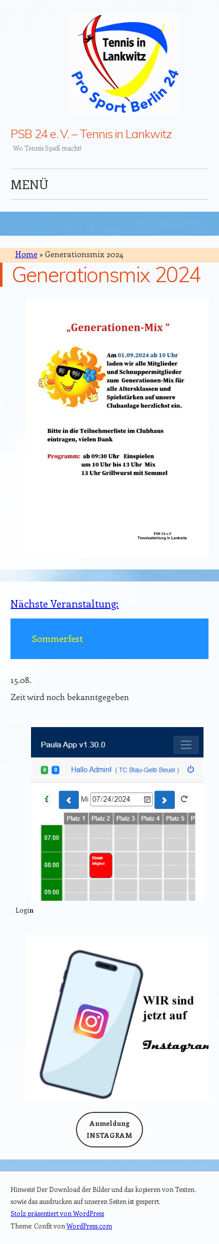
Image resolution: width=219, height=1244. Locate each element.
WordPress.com (89, 1225)
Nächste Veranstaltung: (64, 603)
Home (26, 254)
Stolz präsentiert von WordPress (57, 1213)
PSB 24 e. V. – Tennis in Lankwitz (90, 133)
